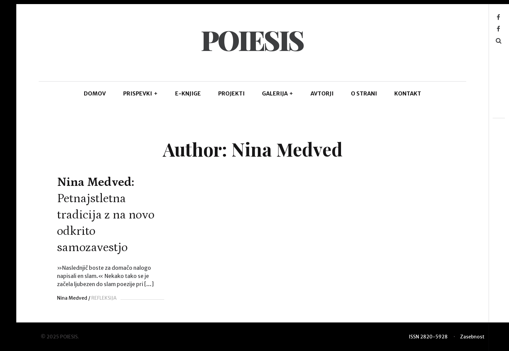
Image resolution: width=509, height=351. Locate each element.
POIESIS (252, 39)
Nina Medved (72, 298)
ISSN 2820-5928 (428, 337)
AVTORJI (322, 93)
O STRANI (364, 93)
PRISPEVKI (140, 93)
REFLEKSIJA (104, 298)
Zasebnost (472, 337)
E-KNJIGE (188, 93)
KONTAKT (407, 93)
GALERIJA (278, 93)
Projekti (231, 93)
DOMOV (95, 93)
